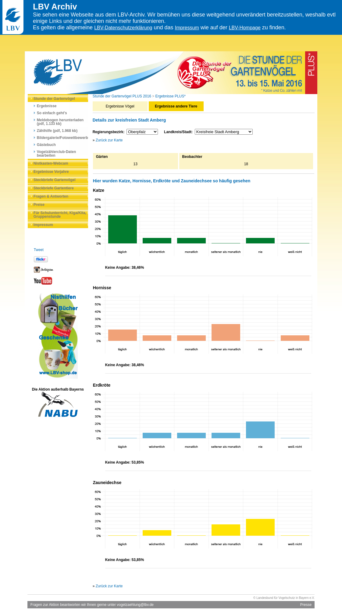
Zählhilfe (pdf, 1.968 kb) (57, 131)
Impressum (187, 27)
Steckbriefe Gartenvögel (55, 180)
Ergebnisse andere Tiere (176, 106)
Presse (306, 605)
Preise (39, 204)
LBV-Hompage (245, 27)
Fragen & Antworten (51, 196)
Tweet (39, 250)
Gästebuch (46, 145)
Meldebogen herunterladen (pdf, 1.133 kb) (60, 122)
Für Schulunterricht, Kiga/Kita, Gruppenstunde (60, 215)
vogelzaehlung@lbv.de (135, 605)
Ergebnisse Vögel (120, 106)
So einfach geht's (52, 113)
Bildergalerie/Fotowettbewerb (62, 138)
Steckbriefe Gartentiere (54, 188)
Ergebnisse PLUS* (170, 96)
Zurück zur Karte (109, 140)
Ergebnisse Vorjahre (51, 171)
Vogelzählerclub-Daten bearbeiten (56, 154)
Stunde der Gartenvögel (54, 99)
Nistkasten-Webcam (51, 163)
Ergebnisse (47, 106)
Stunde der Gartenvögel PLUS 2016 (122, 96)
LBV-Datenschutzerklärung (123, 27)
